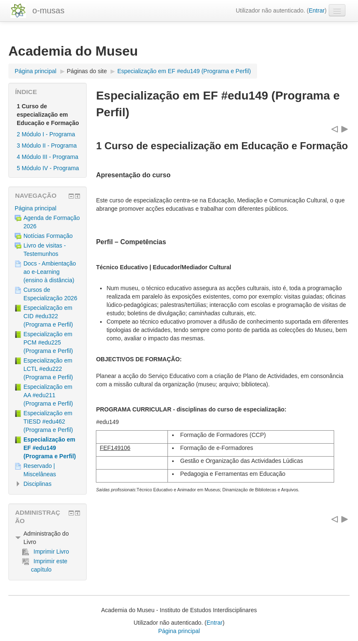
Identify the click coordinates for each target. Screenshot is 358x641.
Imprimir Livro (45, 551)
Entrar (317, 10)
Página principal (36, 208)
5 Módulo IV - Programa (48, 168)
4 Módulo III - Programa (47, 156)
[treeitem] (47, 208)
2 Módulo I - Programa (46, 134)
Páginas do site (87, 71)
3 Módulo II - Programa (47, 145)
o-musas (48, 10)
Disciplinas (37, 483)
